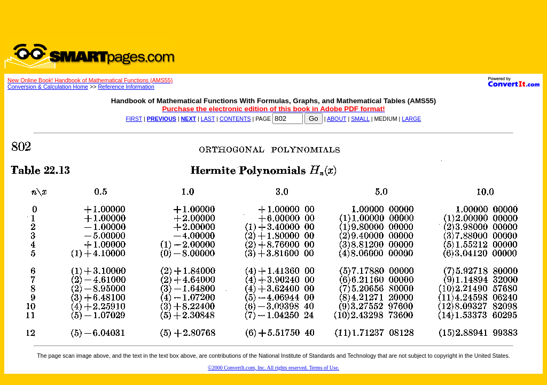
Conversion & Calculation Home (47, 86)
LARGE (411, 119)
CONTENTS (235, 119)
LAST (208, 119)
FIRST (134, 119)
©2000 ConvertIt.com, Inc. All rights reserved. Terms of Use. (273, 368)
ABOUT (337, 119)
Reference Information (126, 86)
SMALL (360, 119)
